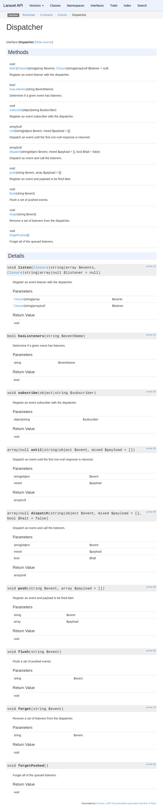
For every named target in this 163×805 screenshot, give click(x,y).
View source (44, 42)
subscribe (16, 110)
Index (127, 5)
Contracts (46, 15)
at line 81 (151, 764)
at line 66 (151, 650)
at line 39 (151, 448)
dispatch (15, 151)
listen (13, 68)
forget (13, 214)
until (12, 131)
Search (142, 5)
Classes (55, 5)
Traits (113, 5)
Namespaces (75, 5)
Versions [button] (36, 5)
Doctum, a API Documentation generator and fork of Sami (126, 803)
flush (13, 193)
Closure (22, 68)
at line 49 (151, 511)
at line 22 (151, 334)
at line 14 (151, 266)
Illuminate (28, 15)
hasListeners (18, 89)
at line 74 (151, 707)
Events (62, 15)
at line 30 (151, 391)
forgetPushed (18, 235)
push (13, 172)
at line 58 (151, 587)
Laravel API (13, 5)
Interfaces (97, 5)
